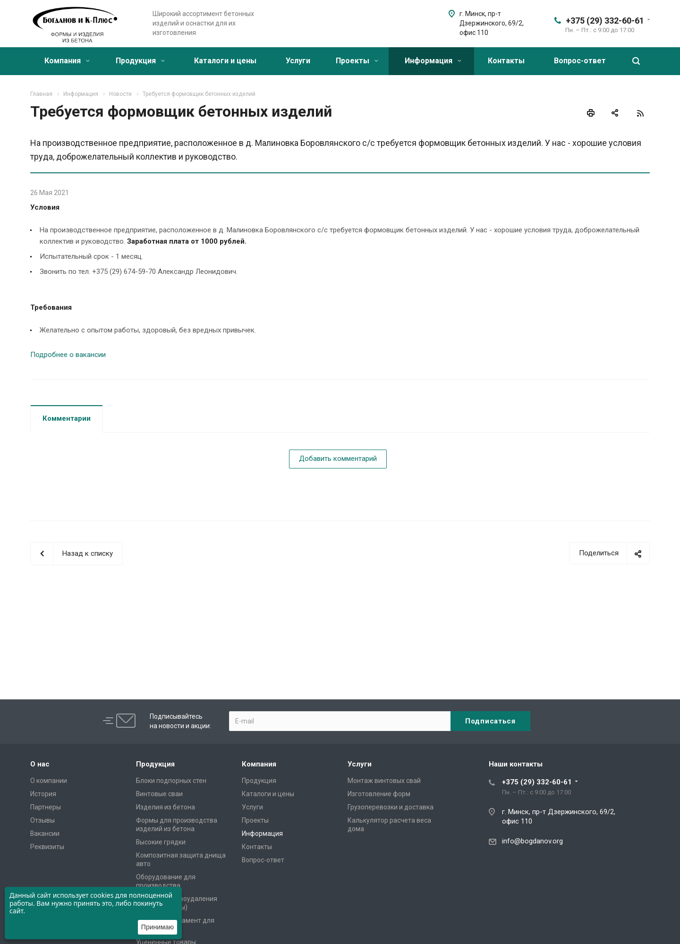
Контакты (506, 60)
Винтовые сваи (159, 794)
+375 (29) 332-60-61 (605, 21)
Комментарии (66, 418)
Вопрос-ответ (580, 60)
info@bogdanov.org (532, 841)
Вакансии (45, 833)
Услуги (298, 60)
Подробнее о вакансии (68, 354)
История (43, 794)
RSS (640, 113)
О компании (48, 780)
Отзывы (42, 820)
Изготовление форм (379, 794)
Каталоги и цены (225, 60)
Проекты (357, 60)
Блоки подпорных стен (171, 780)
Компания (67, 60)
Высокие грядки (161, 842)
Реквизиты (47, 846)
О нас (40, 764)
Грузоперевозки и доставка (391, 807)
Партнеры (45, 807)
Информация (433, 60)
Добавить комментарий (338, 458)
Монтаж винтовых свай (384, 780)
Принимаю (157, 927)
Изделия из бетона (165, 807)
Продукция (140, 60)
